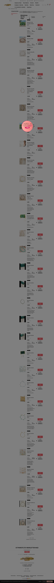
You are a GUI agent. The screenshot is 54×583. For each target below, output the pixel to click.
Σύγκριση (40, 27)
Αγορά (40, 74)
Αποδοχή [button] (49, 581)
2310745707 (25, 564)
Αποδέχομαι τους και (27, 554)
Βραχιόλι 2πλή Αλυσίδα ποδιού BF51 (30, 24)
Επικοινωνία (27, 576)
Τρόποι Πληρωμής (26, 575)
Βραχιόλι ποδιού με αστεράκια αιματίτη (31, 522)
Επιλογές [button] (44, 581)
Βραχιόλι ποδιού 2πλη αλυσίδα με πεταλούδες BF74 (30, 217)
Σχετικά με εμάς (13, 575)
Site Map (31, 576)
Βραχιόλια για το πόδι (14, 8)
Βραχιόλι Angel (30, 38)
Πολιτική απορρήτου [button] (24, 581)
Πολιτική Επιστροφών (33, 575)
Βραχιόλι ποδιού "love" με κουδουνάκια (30, 197)
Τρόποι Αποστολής (19, 575)
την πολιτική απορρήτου (31, 554)
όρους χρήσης (25, 554)
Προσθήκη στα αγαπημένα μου (40, 29)
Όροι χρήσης (23, 576)
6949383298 (30, 564)
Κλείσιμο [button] (40, 581)
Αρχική (9, 8)
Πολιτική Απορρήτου (40, 575)
